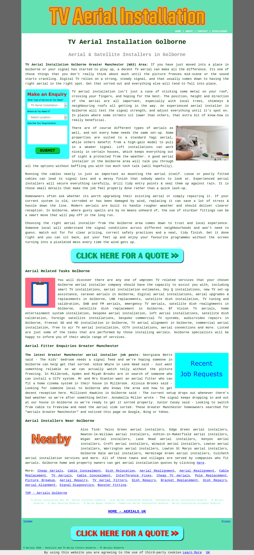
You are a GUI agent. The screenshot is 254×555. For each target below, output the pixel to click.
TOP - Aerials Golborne (46, 493)
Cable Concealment (84, 471)
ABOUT (189, 31)
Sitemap (27, 521)
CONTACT (202, 31)
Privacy (226, 521)
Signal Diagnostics (76, 485)
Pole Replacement (211, 475)
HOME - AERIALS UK (127, 511)
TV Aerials (61, 475)
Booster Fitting (112, 485)
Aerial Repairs (73, 480)
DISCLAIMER (219, 31)
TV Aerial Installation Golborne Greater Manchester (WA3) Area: (86, 64)
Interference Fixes (134, 475)
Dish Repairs (144, 480)
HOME (178, 31)
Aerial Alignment (40, 485)
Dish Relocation (120, 471)
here (200, 463)
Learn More (192, 552)
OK (208, 552)
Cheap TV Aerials (173, 475)
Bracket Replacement (179, 480)
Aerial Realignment (157, 471)
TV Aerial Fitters (109, 480)
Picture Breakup (40, 480)
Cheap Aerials (50, 471)
